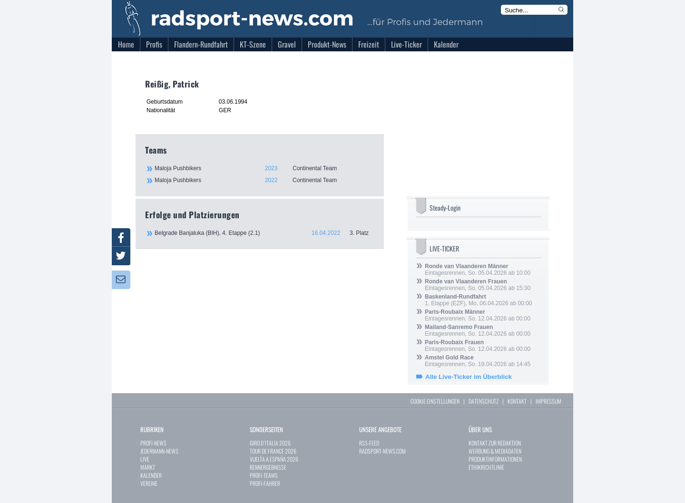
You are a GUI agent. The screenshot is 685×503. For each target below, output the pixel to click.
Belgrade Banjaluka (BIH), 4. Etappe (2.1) (264, 233)
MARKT (147, 467)
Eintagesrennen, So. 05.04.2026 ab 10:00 (477, 269)
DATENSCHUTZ (484, 401)
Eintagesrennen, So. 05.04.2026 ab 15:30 (477, 284)
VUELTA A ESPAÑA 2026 (274, 459)
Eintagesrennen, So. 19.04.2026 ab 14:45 (477, 361)
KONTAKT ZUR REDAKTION (495, 443)
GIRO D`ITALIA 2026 (270, 443)
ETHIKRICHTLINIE (486, 467)
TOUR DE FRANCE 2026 (273, 451)
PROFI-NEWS (153, 443)
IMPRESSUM (548, 401)
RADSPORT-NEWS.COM (382, 451)
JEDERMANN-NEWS (159, 451)
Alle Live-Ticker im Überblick (468, 376)
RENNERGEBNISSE (268, 467)
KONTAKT (517, 401)
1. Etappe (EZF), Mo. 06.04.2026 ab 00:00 (478, 300)
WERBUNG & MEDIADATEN (495, 451)
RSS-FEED (369, 443)
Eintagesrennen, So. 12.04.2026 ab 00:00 (477, 315)
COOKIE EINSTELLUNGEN (435, 401)
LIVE (144, 459)
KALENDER (151, 475)
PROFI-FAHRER (265, 483)
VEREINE (148, 483)
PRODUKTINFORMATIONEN (495, 459)
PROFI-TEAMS (264, 475)
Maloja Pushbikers (264, 168)
